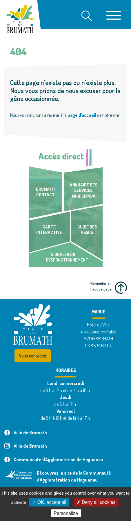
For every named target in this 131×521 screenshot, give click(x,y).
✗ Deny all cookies (96, 502)
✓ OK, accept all (49, 502)
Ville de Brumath (25, 432)
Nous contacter (33, 356)
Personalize (66, 513)
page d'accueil (82, 115)
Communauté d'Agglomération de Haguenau (53, 459)
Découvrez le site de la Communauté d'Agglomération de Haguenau (74, 476)
